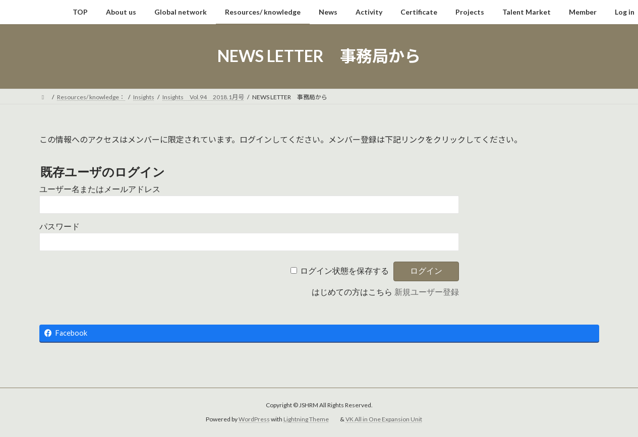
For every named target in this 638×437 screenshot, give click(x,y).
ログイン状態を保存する (344, 271)
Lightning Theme (306, 419)
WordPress (254, 419)
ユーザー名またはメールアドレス (99, 189)
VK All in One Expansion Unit (383, 419)
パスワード (59, 226)
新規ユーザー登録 (426, 292)
